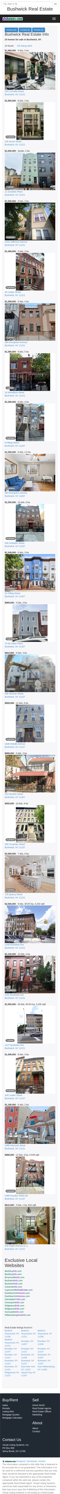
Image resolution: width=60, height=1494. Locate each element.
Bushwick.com (14, 1280)
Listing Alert (8, 1411)
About (35, 1428)
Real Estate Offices (41, 1411)
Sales (5, 1405)
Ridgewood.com (14, 1305)
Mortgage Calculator (12, 1418)
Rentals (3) (38, 30)
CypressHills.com (19, 1290)
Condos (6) (25, 30)
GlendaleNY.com (15, 1299)
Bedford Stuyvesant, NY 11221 (28, 1333)
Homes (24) (11, 30)
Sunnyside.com (14, 1312)
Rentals (6, 1408)
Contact (36, 1431)
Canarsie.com (13, 1287)
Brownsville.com (14, 1277)
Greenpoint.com (14, 1302)
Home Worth (38, 1405)
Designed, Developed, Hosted (30, 1461)
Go (55, 4)
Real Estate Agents (41, 1408)
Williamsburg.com (17, 1315)
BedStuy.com (13, 1271)
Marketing (37, 1414)
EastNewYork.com (17, 1293)
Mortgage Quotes (10, 1414)
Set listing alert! (24, 46)
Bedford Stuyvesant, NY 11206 (12, 1333)
